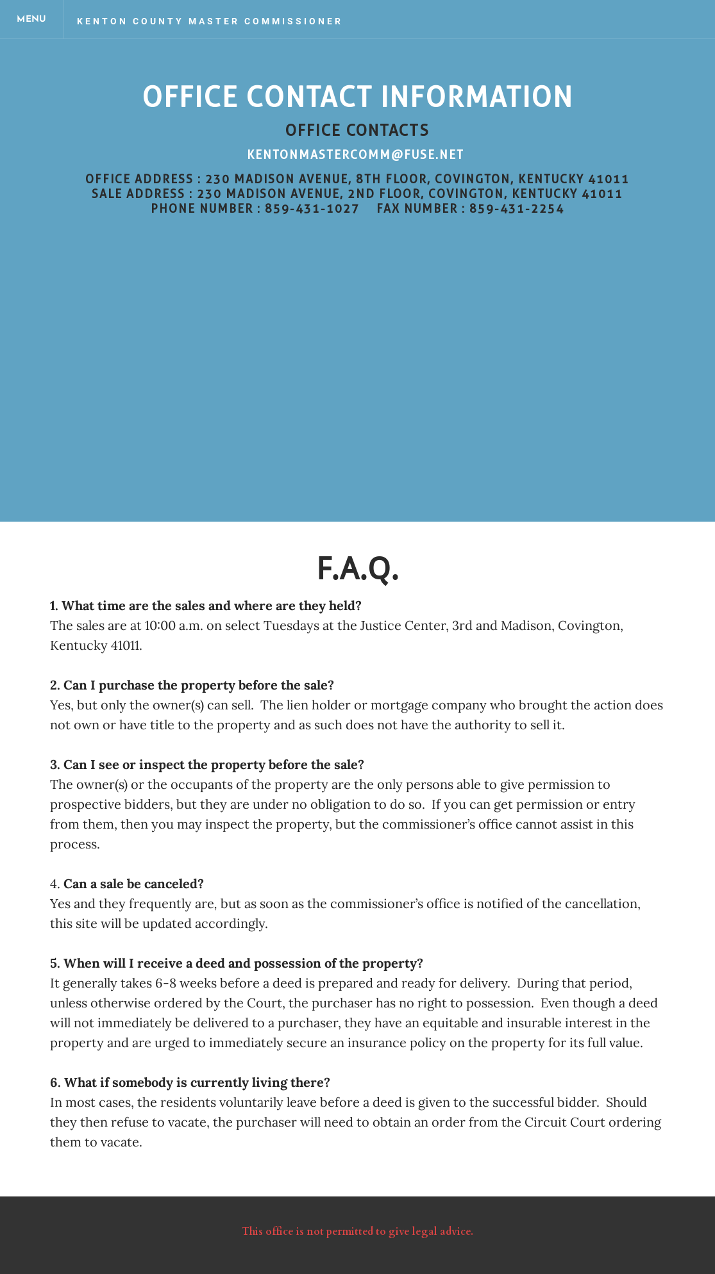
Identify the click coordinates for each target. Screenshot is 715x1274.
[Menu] (32, 19)
